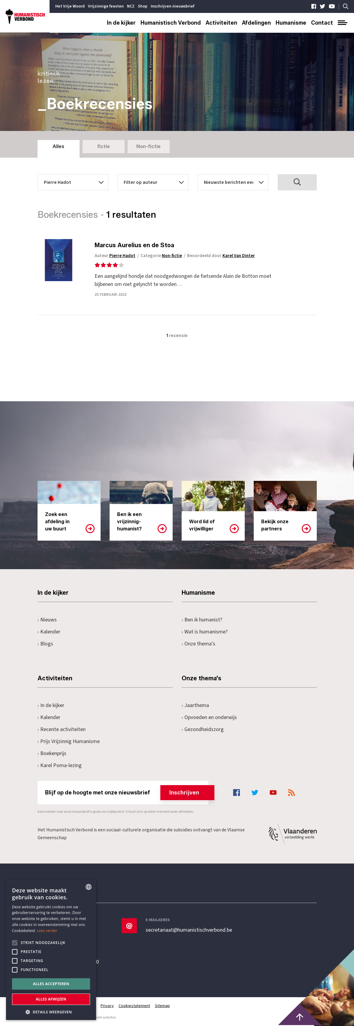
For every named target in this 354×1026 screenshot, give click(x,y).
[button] (51, 1011)
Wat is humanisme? (205, 632)
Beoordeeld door (221, 256)
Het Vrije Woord (70, 6)
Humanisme (291, 23)
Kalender (49, 632)
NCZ (131, 6)
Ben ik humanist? (202, 620)
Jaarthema (195, 705)
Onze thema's (199, 644)
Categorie (161, 256)
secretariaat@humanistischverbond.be (189, 930)
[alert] (51, 949)
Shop (142, 6)
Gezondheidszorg (203, 729)
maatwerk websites (101, 1017)
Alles (58, 146)
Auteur (115, 256)
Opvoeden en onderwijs (209, 717)
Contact (322, 23)
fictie (103, 146)
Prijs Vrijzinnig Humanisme (69, 741)
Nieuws (47, 620)
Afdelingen (256, 23)
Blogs (45, 644)
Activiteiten (221, 23)
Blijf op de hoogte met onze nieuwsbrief (127, 792)
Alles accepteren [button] (51, 983)
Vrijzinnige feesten (106, 6)
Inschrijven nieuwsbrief (172, 6)
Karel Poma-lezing (60, 765)
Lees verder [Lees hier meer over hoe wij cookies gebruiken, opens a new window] (47, 930)
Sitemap (162, 1006)
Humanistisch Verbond (171, 23)
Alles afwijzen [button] (51, 999)
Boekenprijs (52, 753)
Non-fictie (148, 146)
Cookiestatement (134, 1006)
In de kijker (121, 23)
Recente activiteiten (62, 729)
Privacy (107, 1006)
